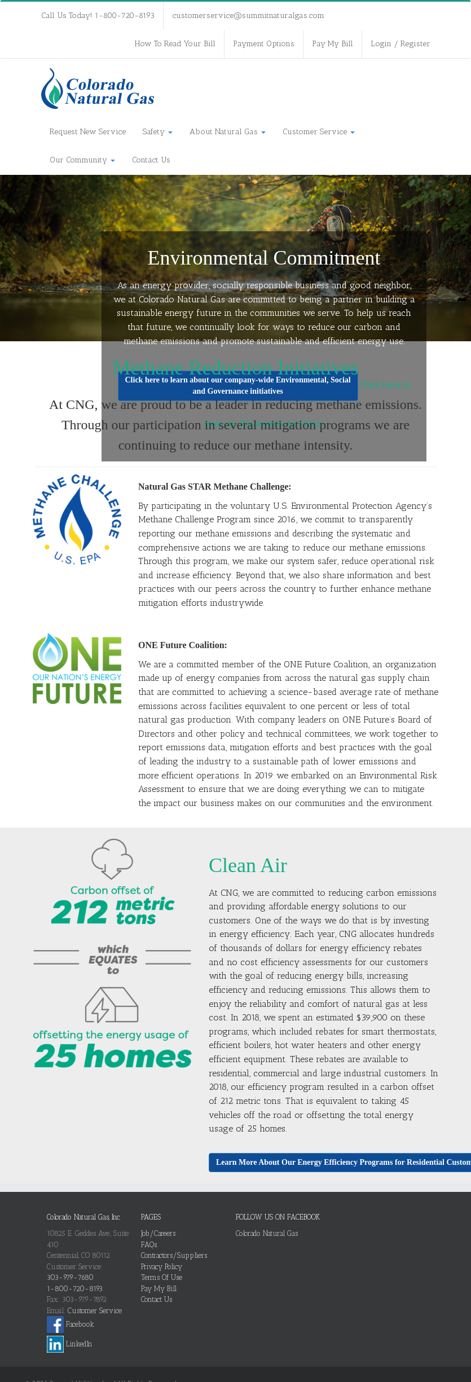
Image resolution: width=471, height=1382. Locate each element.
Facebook (70, 1324)
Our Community (82, 160)
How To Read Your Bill (175, 44)
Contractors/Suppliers (174, 1255)
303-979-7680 (70, 1277)
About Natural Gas (228, 132)
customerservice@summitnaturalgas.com (248, 15)
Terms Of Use (161, 1277)
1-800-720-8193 (75, 1288)
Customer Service (319, 132)
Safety (158, 132)
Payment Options (263, 44)
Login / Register (400, 44)
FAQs (149, 1244)
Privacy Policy (161, 1266)
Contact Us (151, 160)
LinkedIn (70, 1344)
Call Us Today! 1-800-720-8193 (98, 15)
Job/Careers (158, 1233)
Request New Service (88, 132)
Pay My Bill (332, 44)
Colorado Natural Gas (267, 1233)
